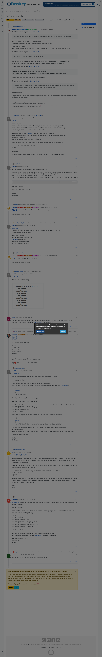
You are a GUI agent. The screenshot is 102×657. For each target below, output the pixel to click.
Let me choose (40, 331)
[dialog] (51, 328)
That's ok (62, 331)
